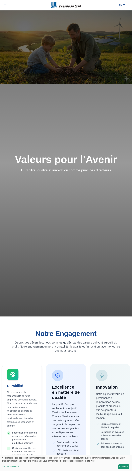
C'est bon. (123, 466)
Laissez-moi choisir (10, 466)
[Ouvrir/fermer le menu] (5, 5)
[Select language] (123, 5)
